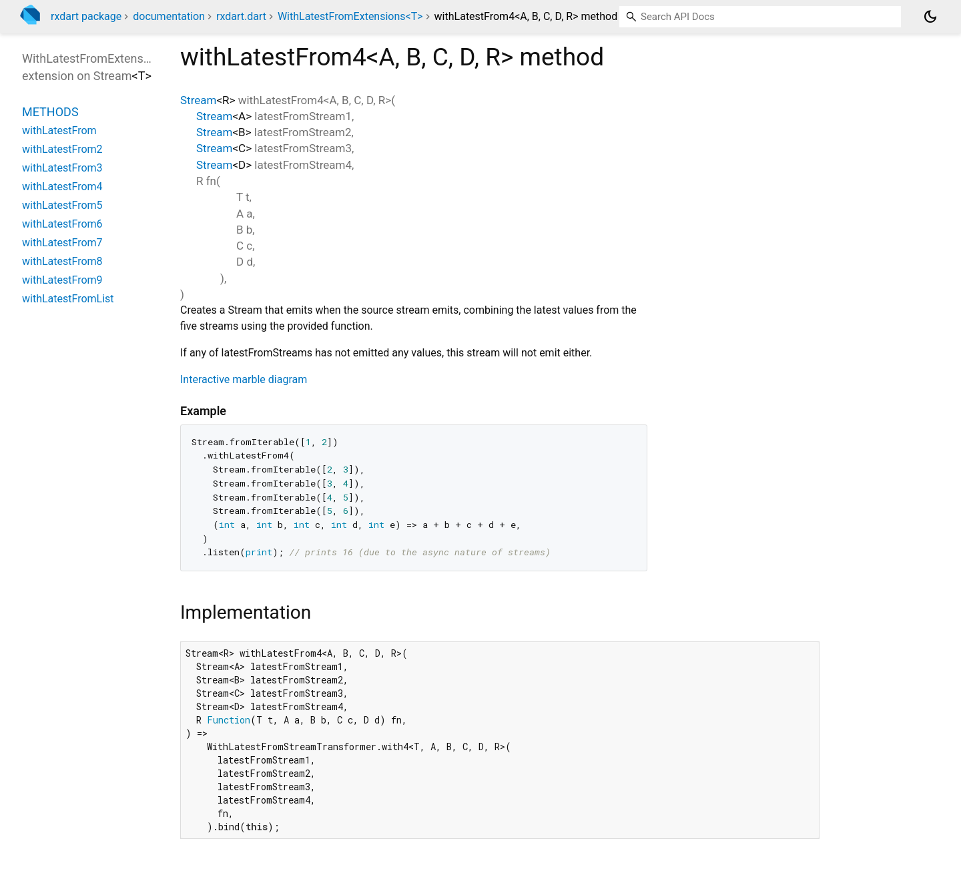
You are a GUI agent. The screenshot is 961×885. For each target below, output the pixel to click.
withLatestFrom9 (62, 280)
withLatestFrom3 (62, 168)
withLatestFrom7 (62, 242)
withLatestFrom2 (62, 149)
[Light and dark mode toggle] (930, 16)
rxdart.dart (241, 16)
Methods (50, 112)
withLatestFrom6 (62, 224)
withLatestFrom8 (62, 261)
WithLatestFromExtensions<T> (350, 16)
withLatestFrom (59, 130)
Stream (198, 100)
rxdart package (86, 16)
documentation (169, 16)
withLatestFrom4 (62, 186)
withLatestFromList (68, 298)
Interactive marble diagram (243, 379)
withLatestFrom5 (62, 205)
